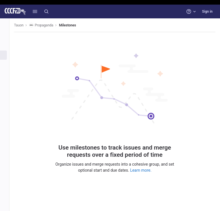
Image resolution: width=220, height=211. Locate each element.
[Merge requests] (7, 64)
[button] (35, 11)
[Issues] (7, 55)
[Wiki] (7, 121)
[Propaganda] (8, 24)
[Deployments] (7, 83)
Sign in (207, 11)
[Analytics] (7, 112)
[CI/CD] (7, 74)
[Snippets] (7, 130)
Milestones (74, 25)
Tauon (25, 25)
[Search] (46, 11)
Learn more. (144, 170)
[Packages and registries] (7, 93)
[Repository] (7, 45)
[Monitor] (7, 102)
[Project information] (7, 36)
